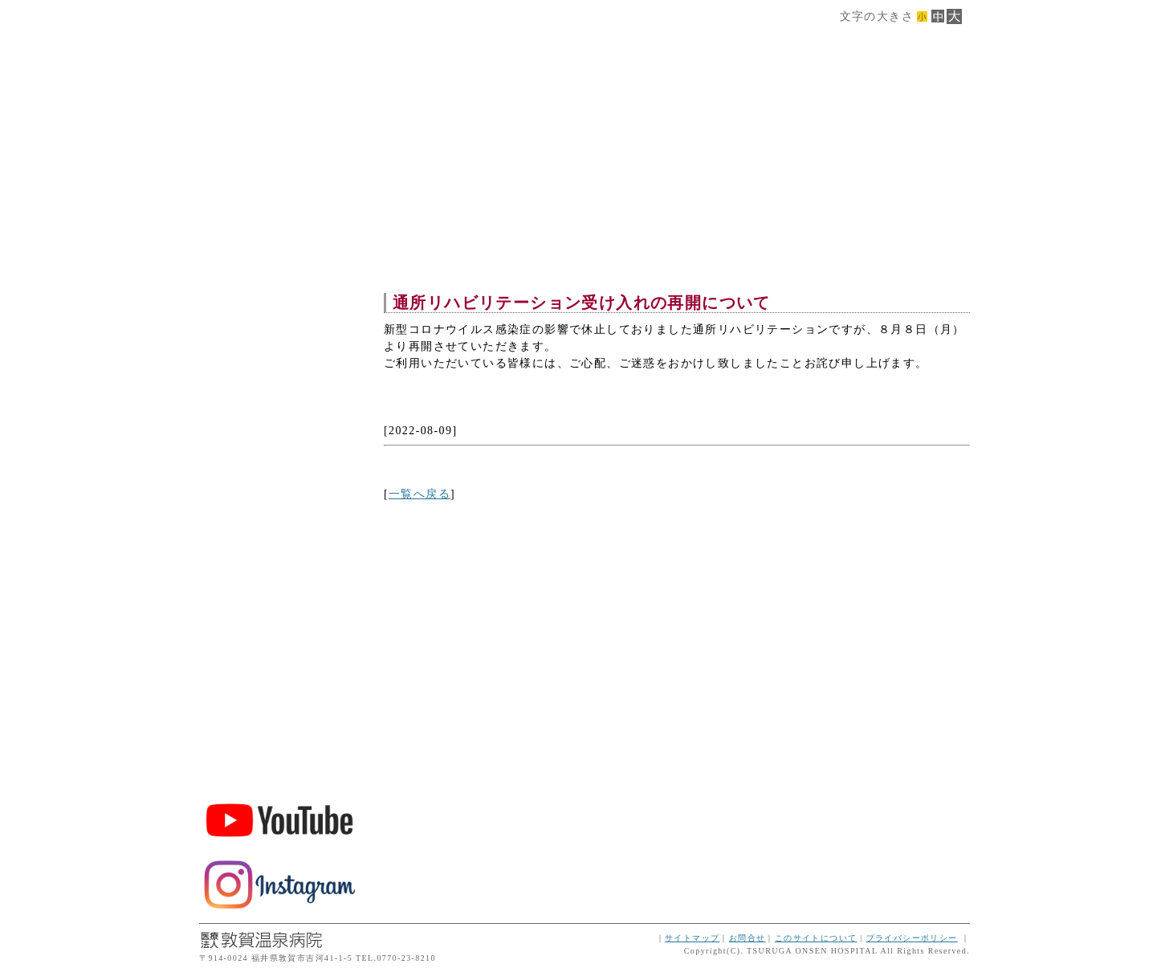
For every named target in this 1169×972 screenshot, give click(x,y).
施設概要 (279, 246)
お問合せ (747, 937)
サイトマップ (692, 937)
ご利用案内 (279, 349)
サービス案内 (279, 280)
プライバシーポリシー (912, 937)
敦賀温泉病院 (279, 657)
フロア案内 (279, 315)
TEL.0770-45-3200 (279, 574)
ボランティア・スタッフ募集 (279, 746)
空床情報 (279, 453)
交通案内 (279, 384)
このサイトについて (816, 937)
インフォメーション (279, 487)
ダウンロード (279, 418)
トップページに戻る (279, 522)
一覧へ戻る (419, 494)
